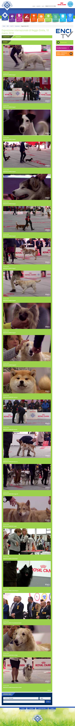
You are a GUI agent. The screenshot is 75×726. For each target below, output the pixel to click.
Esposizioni (17, 26)
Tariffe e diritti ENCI (42, 708)
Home (34, 6)
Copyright (31, 708)
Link (43, 6)
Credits (52, 708)
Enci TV (12, 26)
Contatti (38, 6)
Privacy (22, 708)
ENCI (8, 26)
